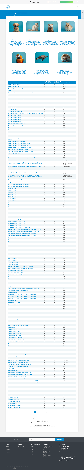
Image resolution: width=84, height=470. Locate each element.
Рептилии (42, 68)
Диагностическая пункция (13, 256)
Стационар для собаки (16, 45)
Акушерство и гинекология (16, 39)
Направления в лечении (12, 43)
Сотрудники (8, 449)
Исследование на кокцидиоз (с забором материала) (18, 290)
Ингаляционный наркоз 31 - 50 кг (14, 407)
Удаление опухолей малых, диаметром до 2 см (17, 376)
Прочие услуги (16, 44)
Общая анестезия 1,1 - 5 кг (13, 327)
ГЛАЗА (9, 90)
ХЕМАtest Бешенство (12, 384)
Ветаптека (22, 6)
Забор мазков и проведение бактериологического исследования (20, 266)
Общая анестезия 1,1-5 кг (13, 329)
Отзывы (7, 451)
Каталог (20, 444)
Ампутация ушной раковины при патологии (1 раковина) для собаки (21, 92)
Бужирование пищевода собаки (14, 155)
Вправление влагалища (12, 188)
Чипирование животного (12, 391)
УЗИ (49, 6)
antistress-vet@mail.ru (65, 460)
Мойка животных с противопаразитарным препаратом (18, 321)
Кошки (33, 37)
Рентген (43, 6)
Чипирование (24, 73)
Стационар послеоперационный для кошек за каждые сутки (19, 364)
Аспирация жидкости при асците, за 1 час (16, 129)
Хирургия (36, 6)
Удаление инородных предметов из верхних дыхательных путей (20, 372)
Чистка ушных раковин (12, 393)
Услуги (29, 6)
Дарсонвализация (11, 252)
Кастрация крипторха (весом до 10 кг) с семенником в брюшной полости (22, 294)
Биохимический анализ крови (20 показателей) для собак (19, 145)
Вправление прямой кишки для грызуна (15, 219)
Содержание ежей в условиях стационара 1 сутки (17, 354)
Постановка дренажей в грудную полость (16, 339)
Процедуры (12, 44)
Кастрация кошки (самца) (13, 292)
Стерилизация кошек (30, 45)
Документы (45, 444)
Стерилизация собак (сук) (13, 46)
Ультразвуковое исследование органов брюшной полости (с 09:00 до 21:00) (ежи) (23, 380)
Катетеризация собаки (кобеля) (14, 302)
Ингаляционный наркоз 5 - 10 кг (14, 403)
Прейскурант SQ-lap (46, 454)
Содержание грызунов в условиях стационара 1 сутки (18, 351)
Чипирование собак (18, 47)
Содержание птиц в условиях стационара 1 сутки (17, 358)
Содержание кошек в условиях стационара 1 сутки (18, 356)
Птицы (19, 68)
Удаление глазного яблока (13, 370)
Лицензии (8, 448)
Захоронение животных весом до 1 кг (15, 280)
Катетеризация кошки (12, 300)
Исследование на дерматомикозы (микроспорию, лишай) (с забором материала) (23, 288)
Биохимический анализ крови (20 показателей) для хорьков (19, 147)
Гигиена (20, 41)
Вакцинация (62, 41)
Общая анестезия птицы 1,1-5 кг (14, 331)
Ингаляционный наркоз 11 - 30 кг (14, 405)
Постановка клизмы (12, 343)
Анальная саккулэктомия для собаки (15, 94)
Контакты (63, 6)
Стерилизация (49, 44)
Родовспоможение (11, 347)
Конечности (15, 71)
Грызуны (68, 37)
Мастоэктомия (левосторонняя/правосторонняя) (17, 308)
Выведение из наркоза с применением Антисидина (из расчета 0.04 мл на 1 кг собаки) (24, 229)
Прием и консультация (20, 43)
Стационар (55, 6)
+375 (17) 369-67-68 (65, 446)
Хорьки (50, 37)
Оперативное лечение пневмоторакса (15, 337)
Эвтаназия (33, 47)
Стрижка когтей (11, 368)
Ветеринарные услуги (35, 444)
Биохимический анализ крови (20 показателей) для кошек (19, 143)
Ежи (65, 68)
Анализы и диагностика (14, 40)
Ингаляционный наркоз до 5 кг (14, 101)
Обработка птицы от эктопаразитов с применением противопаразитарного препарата (24, 323)
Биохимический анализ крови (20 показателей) (17, 141)
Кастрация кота (29, 42)
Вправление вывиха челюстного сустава (16, 204)
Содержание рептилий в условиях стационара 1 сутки (18, 360)
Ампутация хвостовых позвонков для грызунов (17, 123)
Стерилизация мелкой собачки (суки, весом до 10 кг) (18, 366)
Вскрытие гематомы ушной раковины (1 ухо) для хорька (19, 227)
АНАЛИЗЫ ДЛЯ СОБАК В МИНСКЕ (14, 86)
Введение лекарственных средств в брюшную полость (18, 184)
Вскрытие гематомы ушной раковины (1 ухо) (16, 221)
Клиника (7, 444)
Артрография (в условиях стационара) (15, 88)
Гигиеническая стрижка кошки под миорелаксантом (18, 245)
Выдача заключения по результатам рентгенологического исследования (22, 233)
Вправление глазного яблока (13, 208)
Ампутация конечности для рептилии (15, 111)
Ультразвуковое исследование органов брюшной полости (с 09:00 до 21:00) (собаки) (24, 382)
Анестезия (20, 40)
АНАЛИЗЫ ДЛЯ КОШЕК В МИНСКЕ (14, 84)
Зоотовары (20, 448)
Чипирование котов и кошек (36, 46)
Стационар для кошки (37, 44)
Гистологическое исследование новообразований (17, 96)
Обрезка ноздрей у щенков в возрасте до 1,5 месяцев (18, 325)
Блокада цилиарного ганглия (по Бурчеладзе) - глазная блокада (20, 149)
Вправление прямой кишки (13, 213)
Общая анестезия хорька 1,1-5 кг (14, 335)
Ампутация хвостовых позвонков (14, 115)
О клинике (71, 6)
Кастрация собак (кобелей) (16, 42)
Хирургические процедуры (44, 73)
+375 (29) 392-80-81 (35, 2)
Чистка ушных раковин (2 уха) (13, 397)
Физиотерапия (12, 47)
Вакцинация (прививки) (14, 41)
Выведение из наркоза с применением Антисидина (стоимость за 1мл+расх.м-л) (23, 231)
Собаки (16, 37)
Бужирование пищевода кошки (14, 153)
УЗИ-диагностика (21, 46)
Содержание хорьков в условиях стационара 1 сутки (18, 362)
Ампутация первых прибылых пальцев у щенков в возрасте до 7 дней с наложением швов (25, 113)
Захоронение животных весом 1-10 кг (15, 270)
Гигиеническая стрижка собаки (14, 250)
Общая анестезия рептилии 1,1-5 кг (15, 333)
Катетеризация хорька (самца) (14, 304)
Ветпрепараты (21, 446)
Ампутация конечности (12, 103)
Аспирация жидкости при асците (14, 127)
